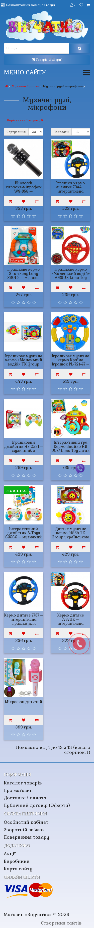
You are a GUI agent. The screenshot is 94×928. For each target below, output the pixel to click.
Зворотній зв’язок (24, 829)
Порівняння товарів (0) (25, 120)
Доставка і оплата (25, 798)
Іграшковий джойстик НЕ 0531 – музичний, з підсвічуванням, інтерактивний (23, 450)
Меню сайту (47, 72)
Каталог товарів (23, 783)
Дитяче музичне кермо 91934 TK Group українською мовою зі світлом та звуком (70, 537)
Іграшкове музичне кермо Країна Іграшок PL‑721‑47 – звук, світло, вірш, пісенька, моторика (70, 364)
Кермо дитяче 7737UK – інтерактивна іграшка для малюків (70, 623)
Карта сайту (18, 869)
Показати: (61, 132)
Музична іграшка (25, 86)
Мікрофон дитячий (23, 701)
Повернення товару (26, 837)
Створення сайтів (61, 923)
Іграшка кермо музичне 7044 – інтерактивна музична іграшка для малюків (70, 191)
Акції (10, 854)
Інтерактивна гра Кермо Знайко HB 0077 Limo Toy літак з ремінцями (70, 448)
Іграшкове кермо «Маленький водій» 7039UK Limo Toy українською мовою (70, 275)
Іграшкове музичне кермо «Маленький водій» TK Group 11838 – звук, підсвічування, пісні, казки (23, 366)
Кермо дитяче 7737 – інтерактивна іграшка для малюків (23, 621)
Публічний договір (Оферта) (37, 805)
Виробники (17, 861)
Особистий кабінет (26, 822)
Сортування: (16, 132)
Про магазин (18, 790)
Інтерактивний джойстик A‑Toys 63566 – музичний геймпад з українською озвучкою (23, 539)
